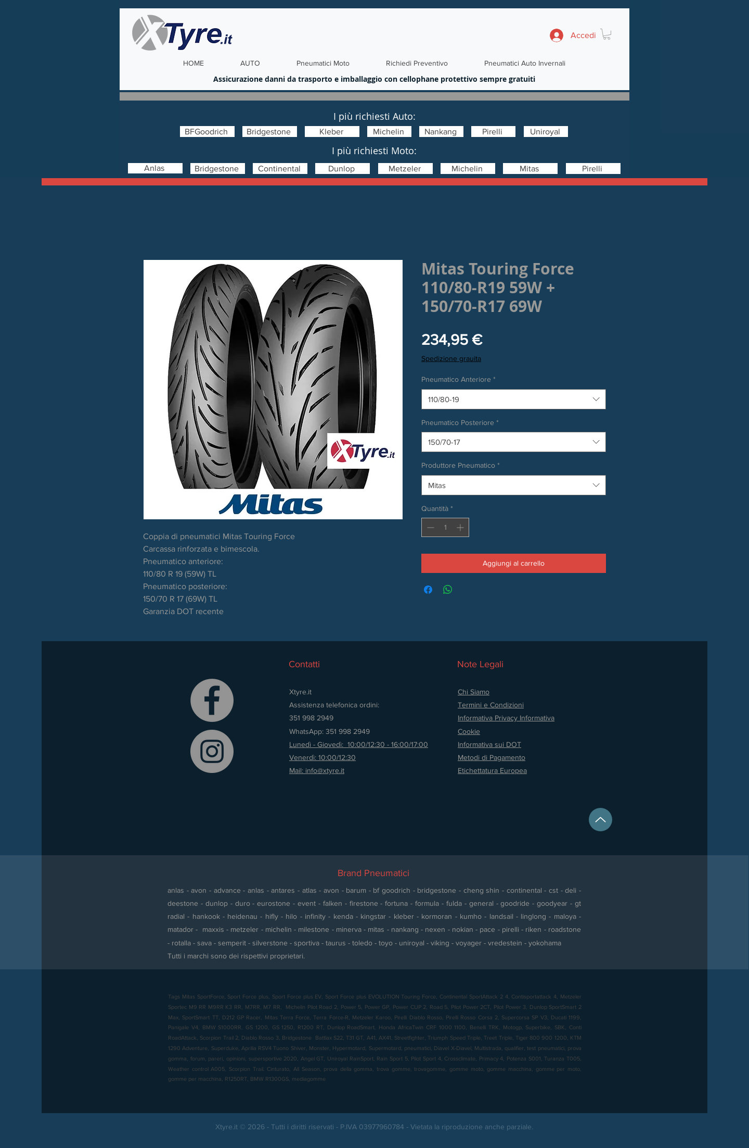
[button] (606, 34)
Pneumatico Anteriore (458, 379)
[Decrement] (429, 527)
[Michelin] (389, 131)
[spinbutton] (445, 527)
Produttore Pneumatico (460, 465)
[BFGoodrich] (207, 131)
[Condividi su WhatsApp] (448, 589)
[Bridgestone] (269, 131)
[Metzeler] (405, 168)
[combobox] (513, 399)
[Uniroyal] (546, 131)
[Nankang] (441, 131)
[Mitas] (530, 168)
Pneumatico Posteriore (460, 422)
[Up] (600, 819)
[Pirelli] (493, 131)
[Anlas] (155, 168)
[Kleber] (332, 131)
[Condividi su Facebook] (428, 589)
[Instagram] (212, 751)
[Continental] (280, 168)
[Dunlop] (342, 168)
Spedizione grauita (451, 358)
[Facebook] (212, 700)
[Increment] (461, 527)
